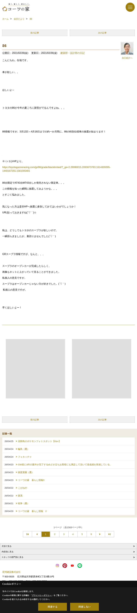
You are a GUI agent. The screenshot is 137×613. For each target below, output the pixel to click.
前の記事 (34, 33)
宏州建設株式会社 (11, 572)
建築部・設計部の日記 (72, 53)
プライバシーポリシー (42, 595)
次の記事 (102, 33)
